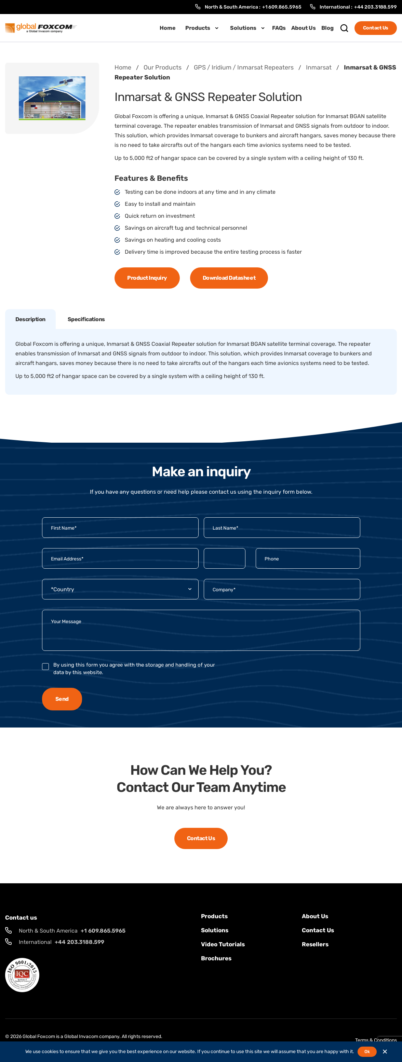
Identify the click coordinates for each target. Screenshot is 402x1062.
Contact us (318, 930)
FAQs (279, 28)
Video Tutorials (223, 944)
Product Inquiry (147, 278)
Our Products (163, 67)
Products (197, 28)
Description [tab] (30, 319)
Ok (367, 1051)
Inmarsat (319, 67)
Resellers (315, 944)
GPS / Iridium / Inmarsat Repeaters (244, 67)
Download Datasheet (229, 278)
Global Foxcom (39, 1036)
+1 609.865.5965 (282, 7)
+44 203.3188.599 (375, 7)
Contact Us (375, 28)
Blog (327, 28)
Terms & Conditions (376, 1040)
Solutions (243, 28)
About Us (303, 28)
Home (168, 28)
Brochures (216, 958)
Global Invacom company (91, 1036)
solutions (214, 930)
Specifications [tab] (86, 319)
